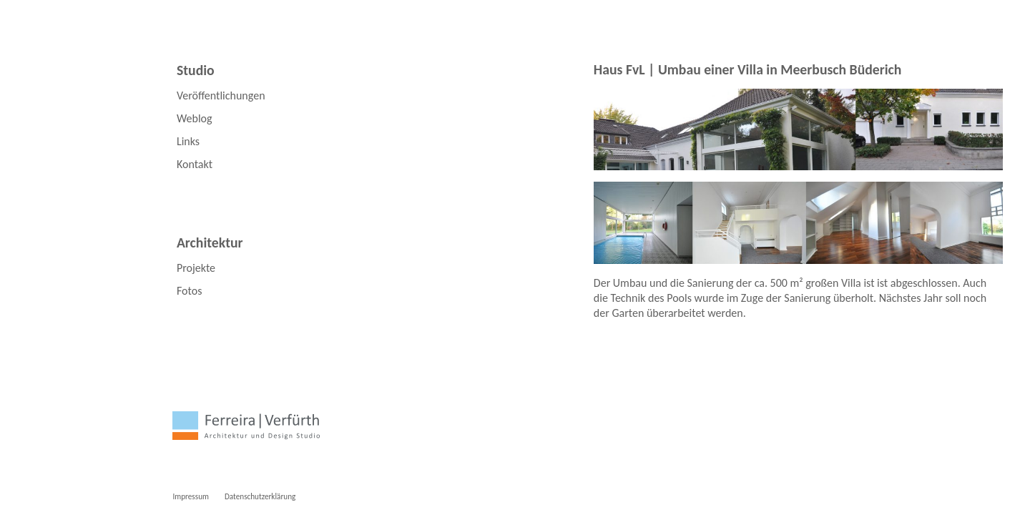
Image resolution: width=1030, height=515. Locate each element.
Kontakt (194, 164)
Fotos (189, 291)
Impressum (190, 496)
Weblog (194, 118)
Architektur (210, 242)
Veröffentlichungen (221, 95)
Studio (196, 70)
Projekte (196, 268)
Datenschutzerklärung (260, 496)
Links (188, 141)
